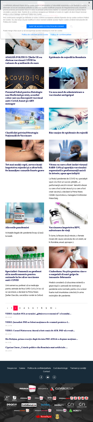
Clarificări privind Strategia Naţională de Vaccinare (21, 134)
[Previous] (7, 308)
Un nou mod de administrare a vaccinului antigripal (66, 94)
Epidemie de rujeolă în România (67, 57)
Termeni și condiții (78, 368)
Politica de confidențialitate (39, 368)
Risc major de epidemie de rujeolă (68, 133)
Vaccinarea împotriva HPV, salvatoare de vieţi (64, 229)
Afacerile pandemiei (17, 227)
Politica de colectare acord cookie (35, 34)
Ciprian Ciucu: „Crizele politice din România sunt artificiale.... (36, 347)
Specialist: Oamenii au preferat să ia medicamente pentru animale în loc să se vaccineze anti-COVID (23, 276)
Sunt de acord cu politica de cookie (46, 26)
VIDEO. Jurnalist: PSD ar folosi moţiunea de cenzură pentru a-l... (37, 322)
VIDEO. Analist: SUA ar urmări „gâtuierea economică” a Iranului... (38, 313)
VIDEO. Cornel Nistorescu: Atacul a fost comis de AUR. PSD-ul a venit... (40, 330)
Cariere (22, 368)
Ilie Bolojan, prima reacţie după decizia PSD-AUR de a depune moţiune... (41, 339)
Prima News (28, 388)
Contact (46, 371)
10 (51, 308)
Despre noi (12, 368)
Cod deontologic (60, 368)
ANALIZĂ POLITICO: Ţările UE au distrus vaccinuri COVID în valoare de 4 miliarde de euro (23, 60)
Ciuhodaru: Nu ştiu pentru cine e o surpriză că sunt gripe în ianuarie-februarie (67, 274)
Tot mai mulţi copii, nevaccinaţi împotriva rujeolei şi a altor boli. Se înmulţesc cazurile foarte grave (24, 167)
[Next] (56, 308)
